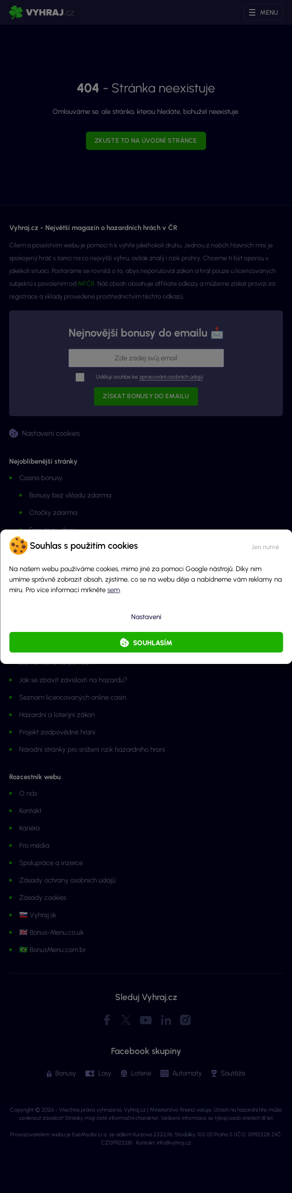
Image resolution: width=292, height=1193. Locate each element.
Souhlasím (152, 643)
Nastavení (146, 617)
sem (113, 590)
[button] (265, 545)
